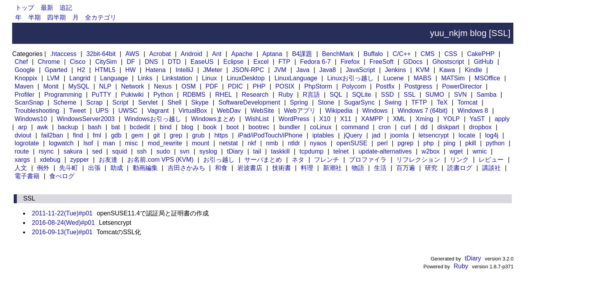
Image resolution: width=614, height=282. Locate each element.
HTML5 (105, 70)
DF (130, 61)
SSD (387, 94)
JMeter (212, 70)
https (221, 135)
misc (131, 143)
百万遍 (405, 167)
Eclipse (233, 61)
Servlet (148, 102)
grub (198, 135)
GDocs (413, 61)
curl (406, 127)
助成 (116, 167)
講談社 (491, 167)
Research (255, 94)
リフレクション (418, 159)
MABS (422, 78)
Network (132, 86)
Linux (209, 78)
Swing (393, 102)
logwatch (61, 143)
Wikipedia (338, 110)
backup (68, 127)
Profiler (24, 94)
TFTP (419, 102)
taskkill (280, 151)
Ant (216, 54)
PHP (259, 86)
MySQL (79, 86)
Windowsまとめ (213, 119)
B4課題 (302, 54)
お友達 (108, 159)
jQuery (353, 135)
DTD (174, 61)
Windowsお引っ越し (153, 119)
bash (94, 127)
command (355, 127)
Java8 (327, 70)
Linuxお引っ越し (350, 78)
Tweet (77, 110)
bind (166, 127)
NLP (105, 86)
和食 (221, 167)
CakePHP (481, 54)
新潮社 (332, 167)
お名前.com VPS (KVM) (160, 159)
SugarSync (359, 102)
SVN (460, 94)
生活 (380, 167)
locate (467, 135)
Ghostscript (448, 61)
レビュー (491, 159)
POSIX (284, 86)
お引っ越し (219, 159)
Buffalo (373, 54)
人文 (20, 167)
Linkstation (177, 78)
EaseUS (202, 61)
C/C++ (402, 54)
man (109, 143)
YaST (477, 119)
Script (120, 102)
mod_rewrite (165, 143)
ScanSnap (28, 102)
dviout (22, 135)
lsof (88, 143)
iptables (323, 135)
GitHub (483, 61)
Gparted (56, 70)
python (495, 143)
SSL (409, 94)
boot (232, 127)
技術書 (281, 167)
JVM (280, 70)
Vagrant (158, 110)
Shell (175, 102)
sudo (163, 151)
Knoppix (25, 78)
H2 (81, 70)
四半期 (56, 17)
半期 (34, 17)
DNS (151, 61)
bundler (289, 127)
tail (257, 151)
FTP (284, 61)
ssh (141, 151)
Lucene (393, 78)
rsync (46, 151)
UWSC (127, 110)
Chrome (49, 61)
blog (187, 127)
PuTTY (101, 94)
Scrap (94, 102)
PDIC (235, 86)
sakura (72, 151)
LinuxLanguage (295, 78)
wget (456, 151)
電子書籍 (27, 176)
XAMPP (372, 119)
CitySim (106, 61)
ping (449, 143)
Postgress (418, 86)
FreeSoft (382, 61)
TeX (442, 102)
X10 (324, 119)
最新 (47, 7)
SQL (336, 94)
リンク (459, 159)
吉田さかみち (186, 167)
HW (130, 70)
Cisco (77, 61)
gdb (116, 135)
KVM (423, 70)
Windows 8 (472, 110)
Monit (50, 86)
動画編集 (145, 167)
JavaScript (360, 70)
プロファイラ (367, 159)
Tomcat (467, 102)
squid (119, 151)
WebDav (229, 110)
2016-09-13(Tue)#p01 (62, 232)
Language (114, 78)
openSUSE (351, 143)
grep (176, 135)
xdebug (50, 159)
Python (163, 94)
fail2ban (52, 135)
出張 (94, 167)
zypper (79, 159)
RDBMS (194, 94)
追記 (66, 7)
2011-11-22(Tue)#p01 (62, 213)
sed (97, 151)
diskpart (448, 127)
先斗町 (68, 167)
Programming (63, 94)
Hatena (156, 70)
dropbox (480, 127)
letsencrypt (434, 135)
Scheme (64, 102)
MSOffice (487, 78)
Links (145, 78)
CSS (450, 54)
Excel (261, 61)
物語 (358, 167)
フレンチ (326, 159)
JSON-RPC (248, 70)
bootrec (259, 127)
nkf (252, 143)
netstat (228, 143)
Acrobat (160, 54)
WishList (257, 119)
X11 (345, 119)
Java (302, 70)
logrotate (26, 143)
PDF (212, 86)
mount (200, 143)
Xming (424, 119)
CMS (428, 54)
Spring (299, 102)
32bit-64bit (101, 54)
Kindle (473, 70)
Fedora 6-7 (315, 61)
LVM (53, 78)
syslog (208, 151)
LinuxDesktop (246, 78)
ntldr (294, 143)
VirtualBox (193, 110)
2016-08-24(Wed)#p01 (63, 222)
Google (24, 70)
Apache (242, 54)
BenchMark (338, 54)
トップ (24, 7)
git (156, 135)
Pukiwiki (132, 94)
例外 (43, 167)
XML (399, 119)
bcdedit (140, 127)
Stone (326, 102)
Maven (23, 86)
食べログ (61, 176)
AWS (132, 54)
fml (97, 135)
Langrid (79, 78)
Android (191, 54)
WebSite (262, 110)
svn (185, 151)
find (78, 135)
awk (42, 127)
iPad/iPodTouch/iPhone (270, 135)
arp (22, 127)
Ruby (285, 94)
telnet (341, 151)
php (428, 143)
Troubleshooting (36, 110)
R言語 (311, 94)
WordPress (293, 119)
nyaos (318, 143)
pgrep (405, 143)
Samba (487, 94)
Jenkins (395, 70)
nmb (272, 143)
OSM (188, 86)
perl (382, 143)
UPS (102, 110)
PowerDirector (462, 86)
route (21, 151)
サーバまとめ (263, 159)
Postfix (385, 86)
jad (376, 135)
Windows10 (30, 119)
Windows (375, 110)
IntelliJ (184, 70)
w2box (431, 151)
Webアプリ (300, 110)
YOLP (451, 119)
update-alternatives (385, 151)
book (210, 127)
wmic (480, 151)
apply (502, 119)
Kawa (447, 70)
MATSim (453, 78)
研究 (431, 167)
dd (424, 127)
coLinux (320, 127)
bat (115, 127)
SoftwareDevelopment (249, 102)
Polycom (354, 86)
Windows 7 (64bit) (422, 110)
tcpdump (311, 151)
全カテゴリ (100, 17)
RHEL (223, 94)
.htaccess (63, 54)
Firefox (350, 61)
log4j (491, 135)
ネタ (298, 159)
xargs (22, 159)
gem (137, 135)
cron (385, 127)
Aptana (272, 54)
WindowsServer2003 (86, 119)
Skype (199, 102)
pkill (470, 143)
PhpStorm (318, 86)
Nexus (163, 86)
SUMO (434, 94)
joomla (399, 135)
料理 (307, 167)
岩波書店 (249, 167)
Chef (21, 61)
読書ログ (459, 167)
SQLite (361, 94)
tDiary (235, 151)
